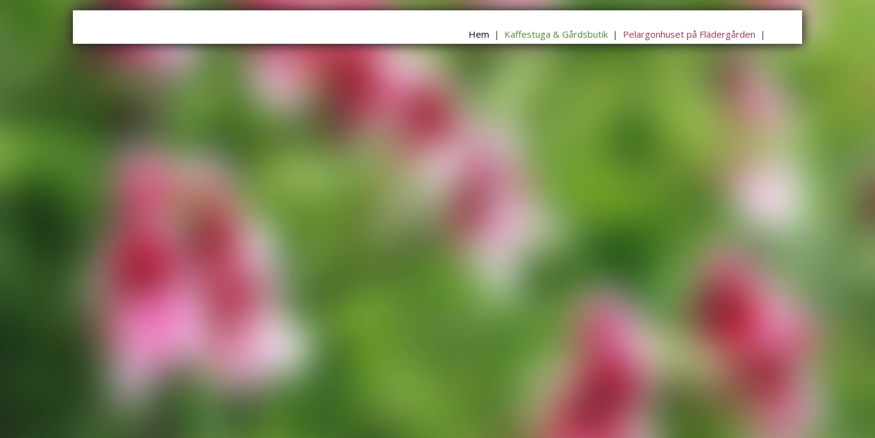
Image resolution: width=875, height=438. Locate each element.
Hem (478, 34)
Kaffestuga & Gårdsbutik (556, 34)
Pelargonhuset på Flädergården (689, 34)
